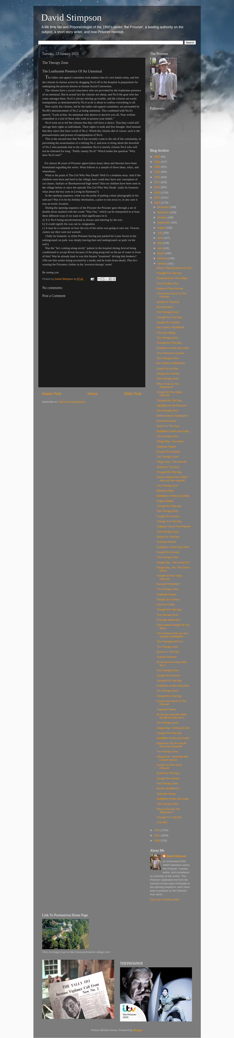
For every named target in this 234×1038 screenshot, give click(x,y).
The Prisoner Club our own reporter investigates (172, 635)
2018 (157, 177)
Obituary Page (165, 490)
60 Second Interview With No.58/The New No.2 (171, 716)
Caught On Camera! (168, 451)
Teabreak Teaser (166, 446)
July (160, 232)
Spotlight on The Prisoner (171, 405)
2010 (157, 840)
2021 (157, 161)
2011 (157, 835)
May (160, 242)
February (163, 258)
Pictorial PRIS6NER (168, 584)
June (160, 237)
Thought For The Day (169, 273)
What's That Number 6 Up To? (174, 268)
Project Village (165, 500)
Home (92, 394)
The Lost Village (166, 332)
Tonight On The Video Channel (169, 394)
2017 (157, 182)
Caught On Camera (168, 322)
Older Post (132, 394)
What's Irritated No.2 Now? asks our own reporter (172, 479)
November (163, 212)
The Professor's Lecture (170, 353)
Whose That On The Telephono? (168, 811)
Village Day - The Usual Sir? (173, 562)
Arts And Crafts (165, 604)
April (160, 248)
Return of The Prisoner (170, 288)
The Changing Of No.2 (170, 641)
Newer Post (51, 394)
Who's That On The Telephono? (168, 385)
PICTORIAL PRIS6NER (170, 327)
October (162, 217)
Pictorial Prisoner (166, 420)
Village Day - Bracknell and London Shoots (172, 758)
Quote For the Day (167, 368)
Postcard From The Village (172, 278)
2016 (157, 187)
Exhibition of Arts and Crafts (173, 348)
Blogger (137, 1030)
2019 (157, 171)
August (161, 227)
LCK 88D (162, 822)
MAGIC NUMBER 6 (168, 788)
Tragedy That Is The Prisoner (174, 526)
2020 (157, 166)
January (162, 263)
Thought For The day (169, 505)
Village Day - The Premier (172, 461)
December (163, 207)
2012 (157, 830)
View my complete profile (164, 899)
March (161, 253)
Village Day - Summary (170, 441)
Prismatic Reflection (168, 619)
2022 (157, 156)
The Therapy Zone (167, 283)
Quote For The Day (168, 301)
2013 (157, 202)
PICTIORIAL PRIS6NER (171, 363)
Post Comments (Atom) (71, 401)
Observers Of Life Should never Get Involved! (171, 745)
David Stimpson (71, 17)
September (164, 222)
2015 (157, 192)
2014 (157, 197)
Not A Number (165, 307)
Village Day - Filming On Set (173, 727)
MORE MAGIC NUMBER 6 (172, 415)
